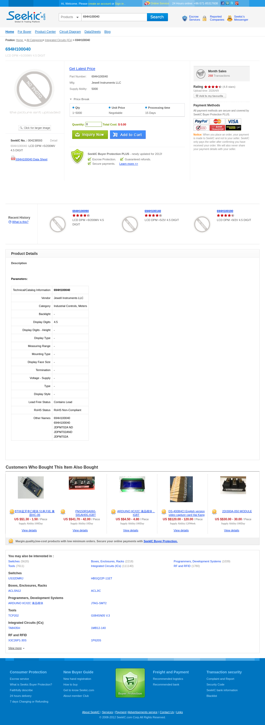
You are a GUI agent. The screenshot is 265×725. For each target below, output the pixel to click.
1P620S (96, 640)
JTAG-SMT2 (99, 603)
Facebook (223, 3)
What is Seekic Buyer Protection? (31, 684)
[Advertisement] (94, 192)
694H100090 (80, 210)
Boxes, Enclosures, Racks (112, 561)
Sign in (119, 3)
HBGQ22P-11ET (101, 578)
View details (29, 530)
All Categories (34, 40)
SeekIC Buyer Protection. (161, 541)
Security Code (215, 684)
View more (15, 648)
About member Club (76, 695)
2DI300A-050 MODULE (237, 511)
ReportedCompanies (217, 18)
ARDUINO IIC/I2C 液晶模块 (25, 603)
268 (210, 75)
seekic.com (25, 16)
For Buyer (24, 32)
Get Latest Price (82, 69)
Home (9, 32)
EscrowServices (194, 18)
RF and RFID (187, 566)
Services (107, 712)
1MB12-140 (98, 627)
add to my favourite (210, 96)
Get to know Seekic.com (78, 690)
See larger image (34, 127)
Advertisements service (143, 712)
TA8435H (14, 627)
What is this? (20, 221)
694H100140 (153, 210)
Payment (120, 712)
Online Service (160, 3)
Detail (53, 140)
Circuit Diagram (70, 32)
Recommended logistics (168, 678)
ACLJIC (96, 590)
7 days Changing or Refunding (29, 701)
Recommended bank (166, 684)
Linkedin (227, 3)
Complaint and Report (220, 678)
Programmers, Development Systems (202, 561)
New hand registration (77, 678)
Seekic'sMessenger (241, 18)
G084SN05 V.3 (100, 615)
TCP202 (13, 615)
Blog (107, 32)
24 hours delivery (21, 695)
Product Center (45, 32)
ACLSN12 (14, 590)
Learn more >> (128, 163)
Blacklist (212, 695)
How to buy (70, 684)
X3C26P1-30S (17, 640)
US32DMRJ (15, 578)
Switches (18, 561)
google (237, 3)
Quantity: (78, 124)
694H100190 (225, 210)
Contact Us (167, 712)
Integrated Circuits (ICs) (58, 40)
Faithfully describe (21, 690)
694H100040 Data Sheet (29, 159)
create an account (99, 3)
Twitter (232, 3)
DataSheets (92, 32)
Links (179, 712)
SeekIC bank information (222, 690)
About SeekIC (91, 712)
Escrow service (19, 678)
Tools (16, 566)
